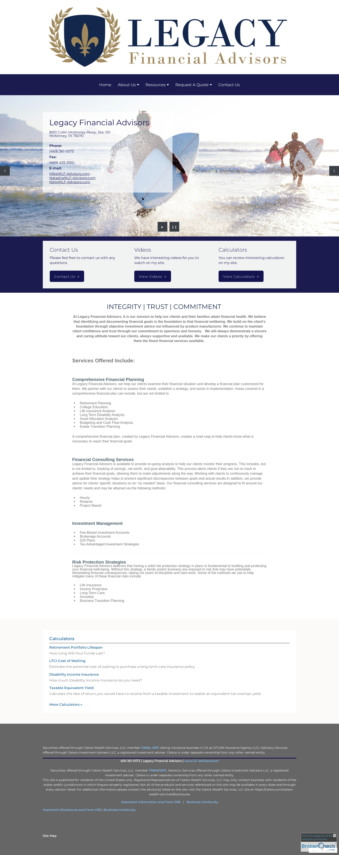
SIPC (163, 770)
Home (105, 84)
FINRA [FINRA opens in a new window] (146, 748)
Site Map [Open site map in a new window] (50, 836)
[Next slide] (334, 171)
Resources (156, 84)
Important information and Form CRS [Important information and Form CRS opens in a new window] (151, 802)
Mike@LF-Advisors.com (69, 174)
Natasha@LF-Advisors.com (72, 178)
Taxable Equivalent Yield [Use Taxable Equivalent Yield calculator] (71, 688)
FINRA (153, 770)
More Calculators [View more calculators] (65, 704)
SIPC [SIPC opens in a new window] (155, 748)
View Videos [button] (150, 277)
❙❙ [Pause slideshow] (174, 227)
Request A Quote (192, 84)
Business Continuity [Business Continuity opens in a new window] (202, 802)
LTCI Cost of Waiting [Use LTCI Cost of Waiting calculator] (67, 661)
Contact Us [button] (64, 277)
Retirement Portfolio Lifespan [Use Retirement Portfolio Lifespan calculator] (76, 647)
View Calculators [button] (239, 277)
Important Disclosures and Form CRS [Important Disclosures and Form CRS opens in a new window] (72, 810)
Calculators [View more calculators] (61, 638)
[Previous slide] (5, 171)
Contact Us (229, 84)
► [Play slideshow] (162, 227)
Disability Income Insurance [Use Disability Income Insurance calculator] (74, 674)
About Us (127, 84)
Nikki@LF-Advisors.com (69, 182)
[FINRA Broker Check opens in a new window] (319, 842)
